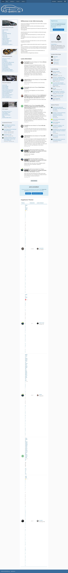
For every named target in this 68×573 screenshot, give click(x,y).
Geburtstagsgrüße (56, 98)
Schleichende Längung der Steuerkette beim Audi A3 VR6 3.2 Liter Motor (59, 108)
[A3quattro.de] (34, 9)
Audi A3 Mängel (5, 86)
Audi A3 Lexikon (5, 88)
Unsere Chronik (5, 29)
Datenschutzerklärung (6, 33)
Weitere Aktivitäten (34, 180)
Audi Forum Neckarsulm (7, 40)
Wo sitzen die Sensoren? (7, 63)
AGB (3, 31)
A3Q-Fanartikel (5, 43)
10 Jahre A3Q (4, 35)
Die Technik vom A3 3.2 (6, 111)
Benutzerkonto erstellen (37, 193)
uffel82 (40, 394)
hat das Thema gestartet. (34, 88)
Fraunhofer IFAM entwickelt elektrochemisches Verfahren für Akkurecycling (26, 448)
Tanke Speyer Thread (6, 112)
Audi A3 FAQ (4, 85)
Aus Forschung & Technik (25, 471)
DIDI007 (25, 459)
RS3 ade (26, 477)
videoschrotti (41, 322)
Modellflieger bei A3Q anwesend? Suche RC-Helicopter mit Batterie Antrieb (59, 130)
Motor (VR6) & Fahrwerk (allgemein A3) (25, 420)
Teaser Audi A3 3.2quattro (7, 94)
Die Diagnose (4, 61)
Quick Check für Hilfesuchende (8, 62)
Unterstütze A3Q (5, 42)
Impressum (4, 32)
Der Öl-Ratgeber (5, 67)
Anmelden (54, 1)
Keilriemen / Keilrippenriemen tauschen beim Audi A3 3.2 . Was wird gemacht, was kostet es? (26, 367)
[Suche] (65, 1)
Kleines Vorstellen (26, 207)
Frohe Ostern (26, 296)
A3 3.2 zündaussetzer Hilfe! (58, 95)
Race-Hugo (55, 56)
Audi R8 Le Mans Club (6, 117)
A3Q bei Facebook (5, 38)
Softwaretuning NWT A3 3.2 (7, 91)
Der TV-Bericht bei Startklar (7, 70)
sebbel (54, 99)
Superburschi (56, 62)
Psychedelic (41, 248)
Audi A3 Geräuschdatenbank (7, 89)
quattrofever (55, 96)
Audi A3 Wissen (5, 87)
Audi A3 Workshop (5, 93)
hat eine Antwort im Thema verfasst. (35, 62)
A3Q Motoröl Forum (6, 68)
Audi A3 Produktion (6, 95)
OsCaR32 (41, 520)
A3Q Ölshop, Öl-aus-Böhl (7, 44)
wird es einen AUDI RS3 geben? (59, 119)
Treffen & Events (5, 39)
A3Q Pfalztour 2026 (7, 134)
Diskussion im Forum (6, 58)
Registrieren (60, 1)
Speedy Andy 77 (56, 59)
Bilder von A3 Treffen (6, 115)
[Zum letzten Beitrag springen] (38, 249)
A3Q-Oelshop (53, 44)
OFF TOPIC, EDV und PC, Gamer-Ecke (25, 339)
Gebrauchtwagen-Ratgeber (7, 69)
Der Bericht (4, 59)
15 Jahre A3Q (4, 37)
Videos (3, 116)
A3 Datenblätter (5, 113)
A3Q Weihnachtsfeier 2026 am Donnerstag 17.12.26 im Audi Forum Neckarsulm (10, 139)
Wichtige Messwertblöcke (7, 64)
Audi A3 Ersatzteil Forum (7, 92)
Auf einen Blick (5, 66)
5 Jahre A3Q (4, 34)
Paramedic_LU (25, 305)
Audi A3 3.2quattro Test (6, 97)
